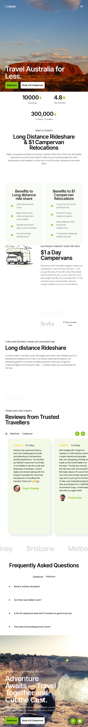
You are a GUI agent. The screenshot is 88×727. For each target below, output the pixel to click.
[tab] (6, 433)
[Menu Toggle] (81, 6)
